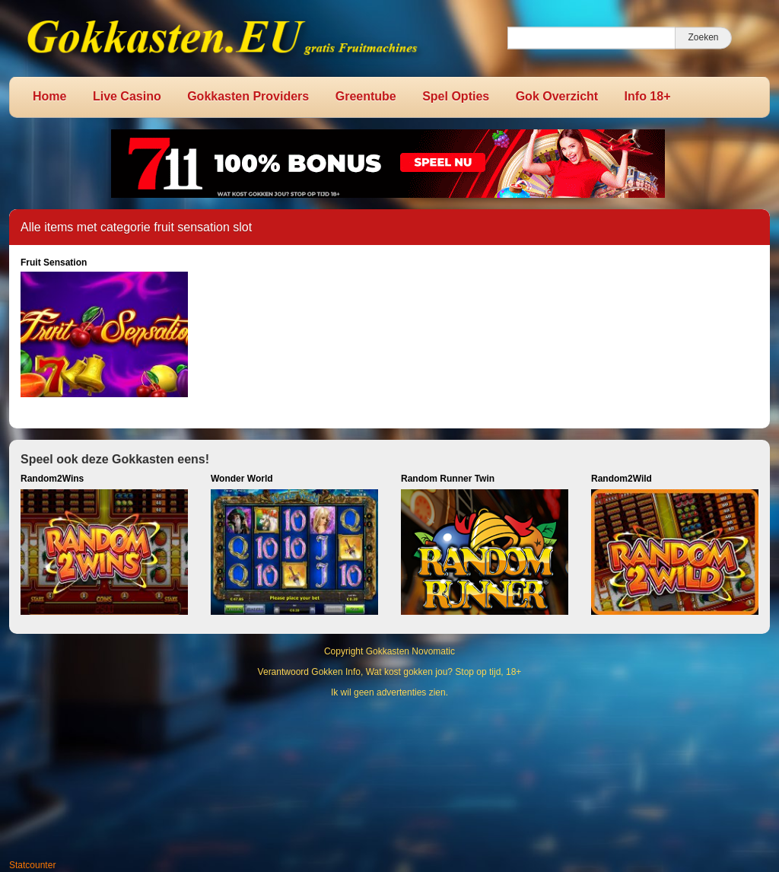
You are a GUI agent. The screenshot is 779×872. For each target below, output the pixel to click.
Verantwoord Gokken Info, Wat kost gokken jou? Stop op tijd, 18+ (390, 672)
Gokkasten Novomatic (410, 651)
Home (49, 96)
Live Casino (127, 96)
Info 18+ (648, 96)
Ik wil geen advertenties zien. (389, 692)
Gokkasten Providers (248, 96)
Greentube (365, 96)
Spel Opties (455, 96)
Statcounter (32, 865)
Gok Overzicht (557, 96)
